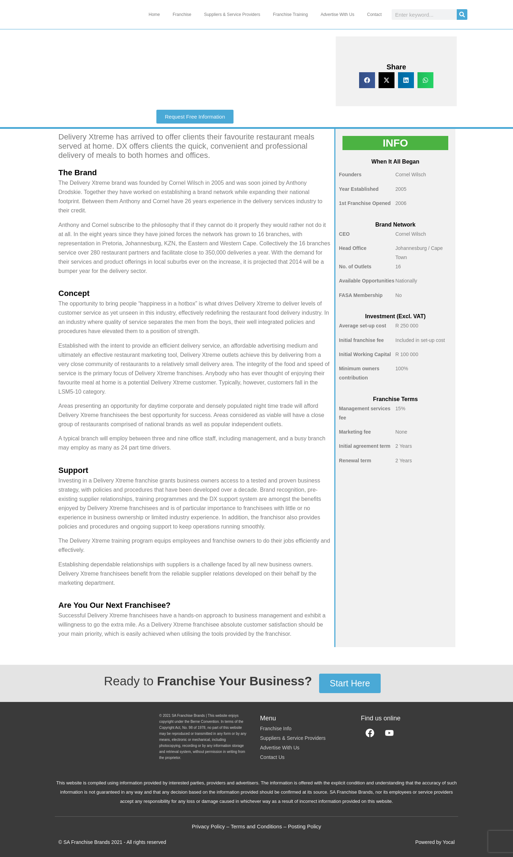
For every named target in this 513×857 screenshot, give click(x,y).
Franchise (182, 14)
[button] (367, 80)
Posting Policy (304, 826)
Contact (374, 14)
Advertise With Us (337, 14)
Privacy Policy (208, 826)
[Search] (462, 14)
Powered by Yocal (435, 842)
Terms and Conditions (256, 826)
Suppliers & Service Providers (232, 14)
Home (154, 14)
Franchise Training (290, 14)
